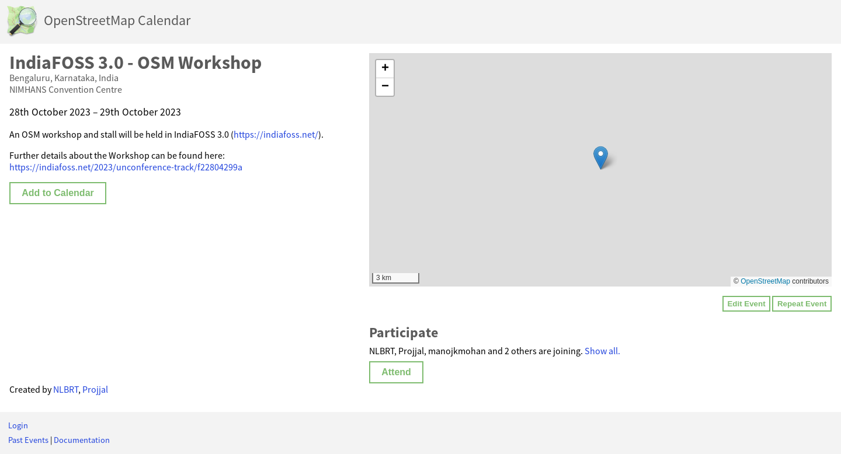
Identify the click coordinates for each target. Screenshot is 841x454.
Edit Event (746, 303)
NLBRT (65, 389)
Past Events (28, 440)
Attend (396, 372)
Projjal (95, 389)
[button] (600, 158)
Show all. (602, 351)
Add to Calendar (58, 193)
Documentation (82, 440)
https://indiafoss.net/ (276, 134)
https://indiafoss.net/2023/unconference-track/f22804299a (125, 167)
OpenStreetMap (765, 281)
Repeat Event (801, 303)
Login (18, 425)
